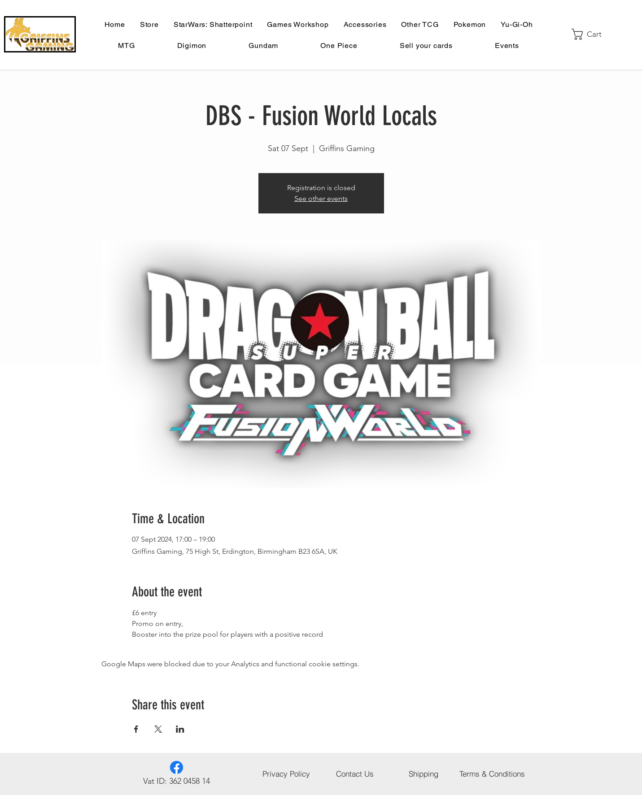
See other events (321, 198)
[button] (593, 34)
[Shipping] (423, 774)
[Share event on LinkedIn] (180, 729)
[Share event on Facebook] (136, 729)
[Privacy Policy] (286, 774)
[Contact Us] (355, 774)
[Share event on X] (158, 729)
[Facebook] (176, 767)
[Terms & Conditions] (492, 774)
